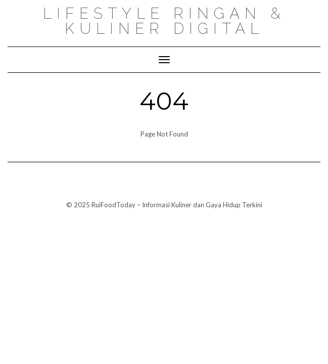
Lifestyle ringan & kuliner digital (164, 21)
